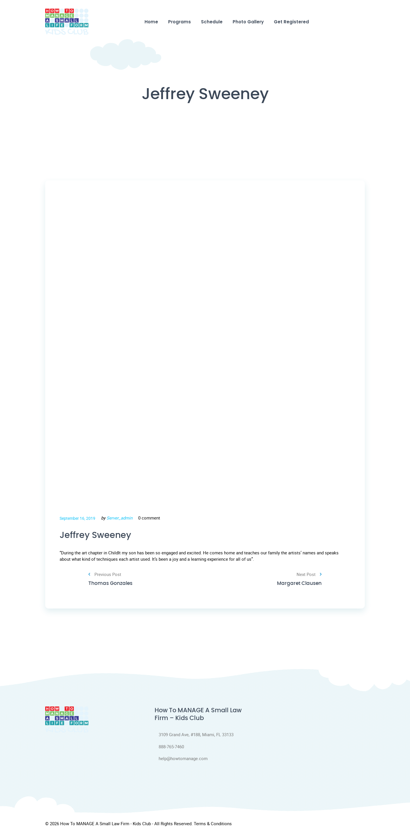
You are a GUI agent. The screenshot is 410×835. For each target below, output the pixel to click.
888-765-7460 (169, 748)
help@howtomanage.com (181, 760)
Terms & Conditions (213, 825)
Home (151, 22)
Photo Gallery (248, 22)
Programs (179, 22)
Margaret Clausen (298, 584)
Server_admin (119, 518)
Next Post (309, 575)
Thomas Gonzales (111, 584)
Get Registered (291, 22)
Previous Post (104, 575)
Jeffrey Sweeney (98, 535)
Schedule (212, 22)
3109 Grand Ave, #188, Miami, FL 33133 (194, 735)
